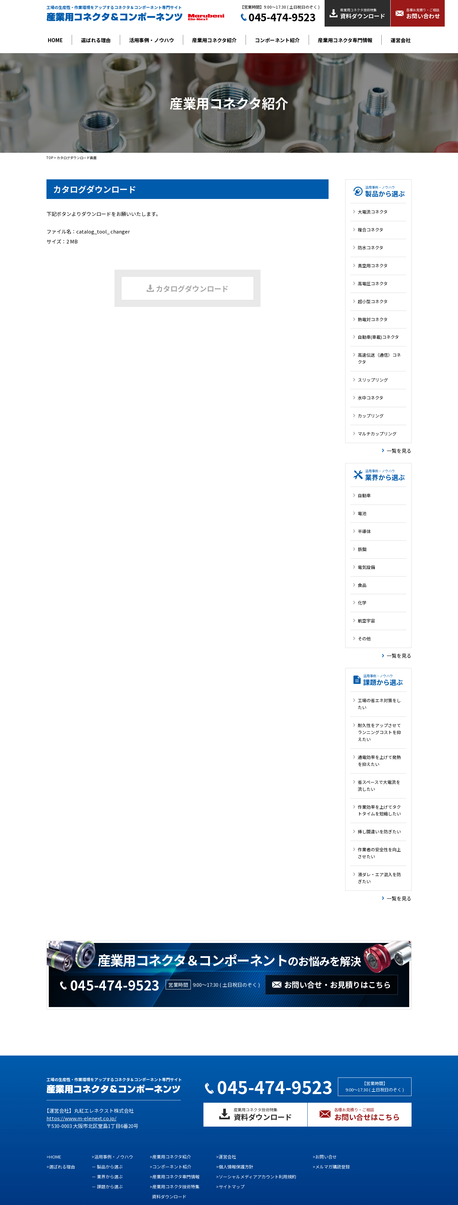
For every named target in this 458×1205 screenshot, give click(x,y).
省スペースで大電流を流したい (379, 785)
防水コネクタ (370, 247)
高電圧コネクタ (373, 283)
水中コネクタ (370, 398)
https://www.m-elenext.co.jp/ (81, 1118)
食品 (362, 585)
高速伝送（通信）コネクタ (379, 358)
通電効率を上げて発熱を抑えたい (379, 760)
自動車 (364, 495)
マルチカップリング (377, 433)
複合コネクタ (370, 230)
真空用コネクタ (373, 265)
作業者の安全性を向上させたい (379, 853)
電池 (362, 513)
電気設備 (366, 567)
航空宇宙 (366, 620)
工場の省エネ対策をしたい (379, 703)
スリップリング (373, 380)
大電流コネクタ (373, 212)
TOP (49, 157)
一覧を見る (399, 450)
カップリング (371, 416)
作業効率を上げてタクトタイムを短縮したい (379, 810)
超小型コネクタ (373, 301)
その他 (364, 638)
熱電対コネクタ (373, 319)
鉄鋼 (362, 549)
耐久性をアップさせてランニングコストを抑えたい (379, 732)
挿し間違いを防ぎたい (379, 831)
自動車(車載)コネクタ (378, 337)
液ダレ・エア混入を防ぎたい (379, 877)
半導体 (364, 531)
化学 (362, 603)
